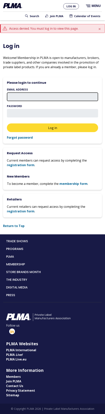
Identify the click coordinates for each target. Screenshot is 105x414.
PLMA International (21, 350)
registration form (20, 165)
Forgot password (20, 137)
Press (10, 295)
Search (34, 16)
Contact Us (14, 386)
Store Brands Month (23, 272)
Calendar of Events (87, 16)
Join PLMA (56, 16)
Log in (71, 6)
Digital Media (17, 287)
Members (13, 377)
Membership (15, 264)
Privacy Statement (20, 390)
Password (14, 106)
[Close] (99, 29)
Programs (14, 249)
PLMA (10, 256)
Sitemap (12, 395)
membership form (73, 184)
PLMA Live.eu (16, 359)
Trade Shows (17, 241)
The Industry (16, 279)
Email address (17, 89)
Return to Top (14, 226)
